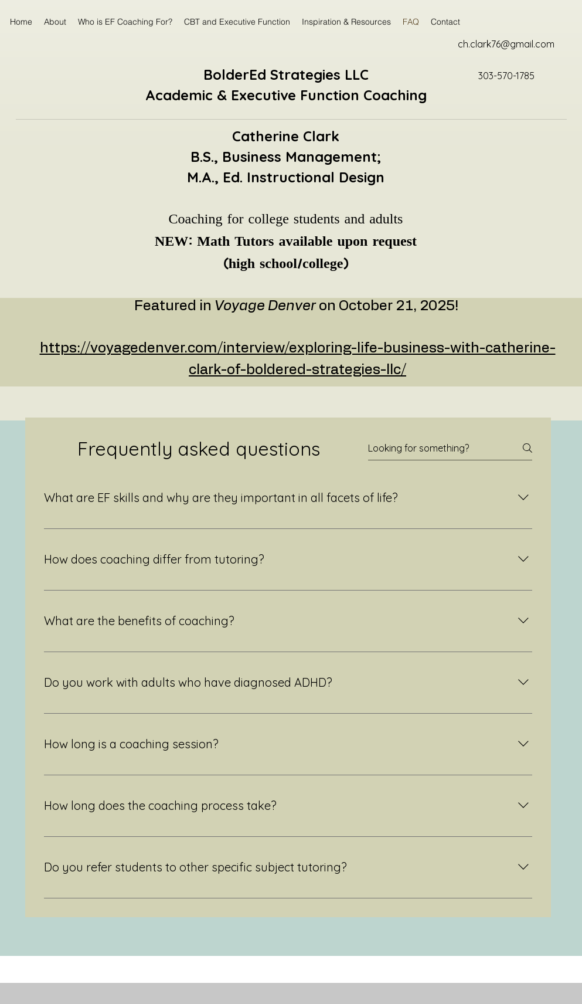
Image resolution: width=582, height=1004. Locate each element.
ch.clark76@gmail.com (506, 44)
